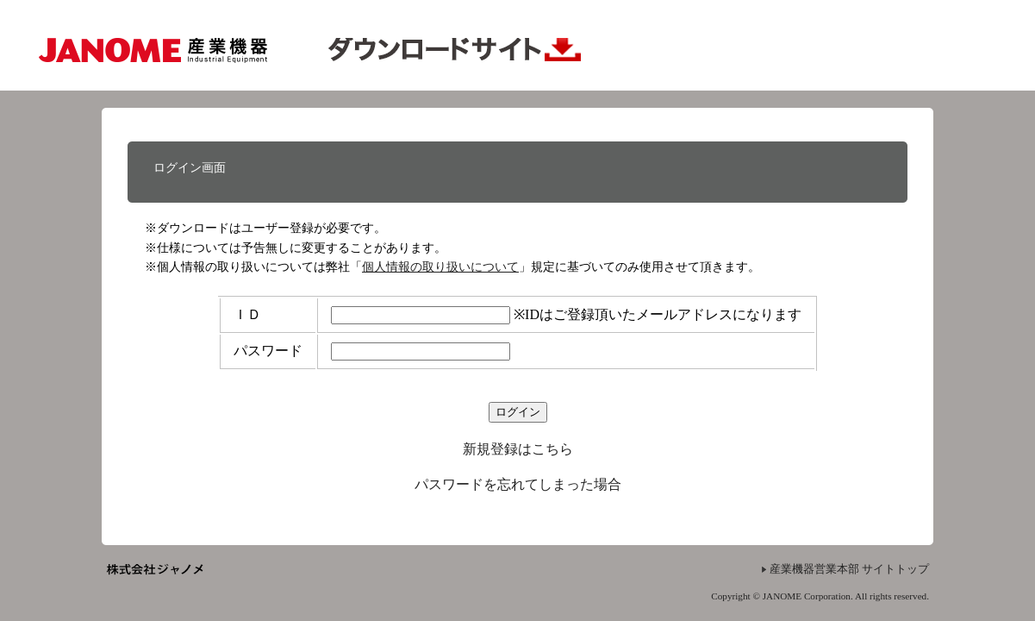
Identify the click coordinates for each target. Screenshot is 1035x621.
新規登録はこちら (518, 449)
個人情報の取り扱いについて (440, 266)
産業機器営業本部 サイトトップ (849, 569)
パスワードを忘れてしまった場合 (518, 484)
